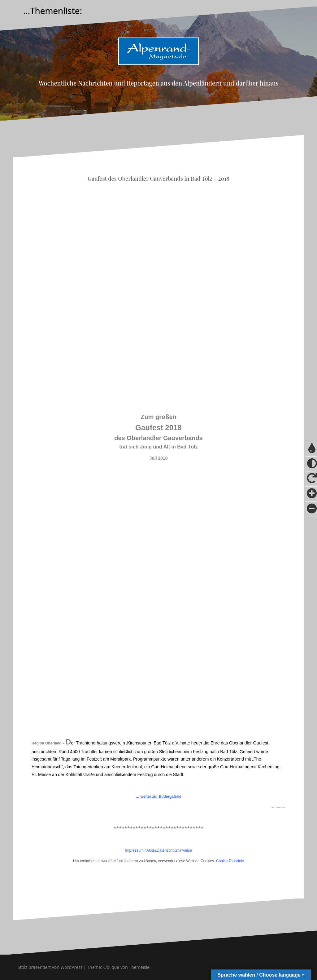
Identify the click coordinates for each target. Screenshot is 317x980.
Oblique (111, 967)
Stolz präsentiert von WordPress (50, 967)
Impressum (134, 850)
